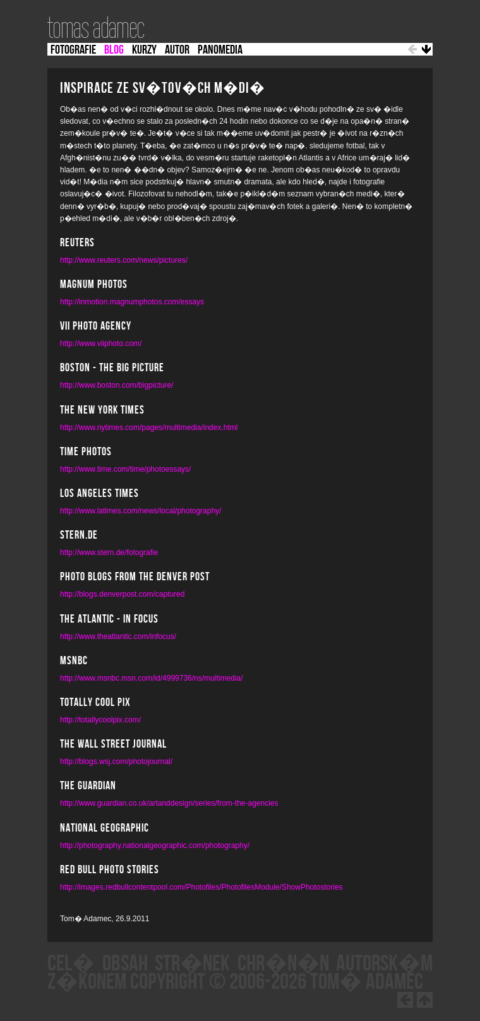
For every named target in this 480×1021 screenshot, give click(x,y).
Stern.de (79, 535)
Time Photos (86, 452)
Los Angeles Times (99, 493)
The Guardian (88, 786)
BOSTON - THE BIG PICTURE (112, 368)
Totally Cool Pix (95, 702)
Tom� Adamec (366, 982)
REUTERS (77, 243)
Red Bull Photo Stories (109, 870)
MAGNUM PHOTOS (94, 284)
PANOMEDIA (220, 50)
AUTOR (177, 50)
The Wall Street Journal (113, 744)
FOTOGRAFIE (73, 50)
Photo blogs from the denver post (135, 577)
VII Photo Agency (95, 326)
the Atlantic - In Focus (109, 619)
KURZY (144, 50)
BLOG (114, 50)
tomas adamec (95, 28)
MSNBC (74, 661)
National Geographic (104, 828)
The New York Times (102, 410)
